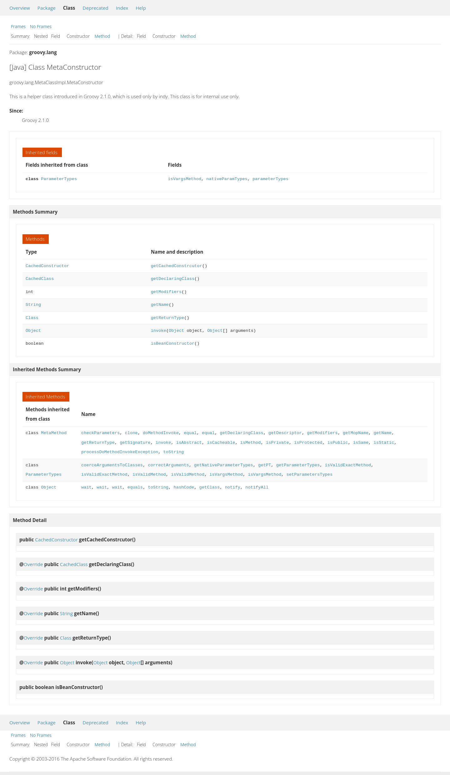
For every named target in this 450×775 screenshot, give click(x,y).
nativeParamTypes (226, 179)
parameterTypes (270, 179)
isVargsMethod (184, 179)
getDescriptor (285, 433)
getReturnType (167, 318)
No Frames (41, 26)
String (33, 305)
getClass (209, 487)
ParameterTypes (59, 179)
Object (33, 331)
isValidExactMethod (348, 465)
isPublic (338, 443)
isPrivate (277, 443)
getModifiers (166, 292)
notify (232, 487)
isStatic (383, 443)
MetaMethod (54, 433)
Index (122, 8)
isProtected (308, 443)
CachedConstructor (47, 266)
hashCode (183, 487)
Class (32, 318)
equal (190, 433)
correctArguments (168, 465)
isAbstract (189, 443)
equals (135, 487)
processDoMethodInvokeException (119, 452)
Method (102, 36)
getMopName (355, 433)
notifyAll (256, 487)
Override (33, 564)
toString (173, 452)
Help (141, 8)
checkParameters (100, 433)
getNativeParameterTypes (223, 465)
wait (86, 487)
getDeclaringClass (172, 279)
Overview (19, 8)
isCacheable (221, 443)
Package (47, 8)
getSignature (135, 443)
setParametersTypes (309, 475)
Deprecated (95, 8)
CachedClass (40, 279)
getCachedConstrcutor (176, 266)
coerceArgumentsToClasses (112, 465)
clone (131, 433)
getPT (264, 465)
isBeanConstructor (172, 344)
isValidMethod (149, 475)
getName (160, 305)
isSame (360, 443)
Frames (18, 26)
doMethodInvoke (161, 433)
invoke (158, 331)
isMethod (250, 443)
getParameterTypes (297, 465)
